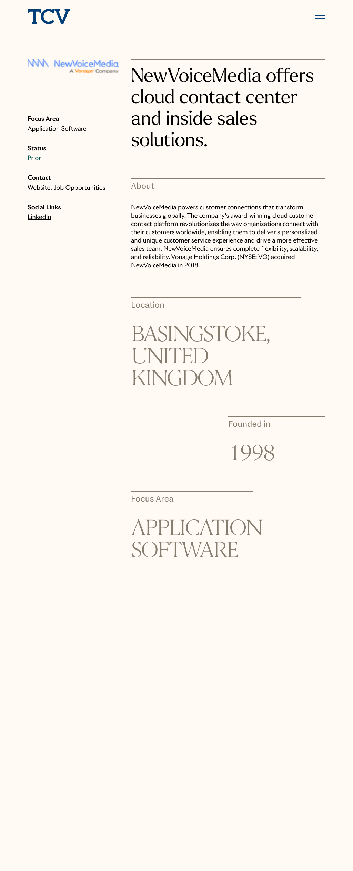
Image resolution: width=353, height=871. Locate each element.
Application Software (57, 129)
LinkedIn (39, 217)
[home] (99, 17)
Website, (40, 188)
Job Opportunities (79, 188)
